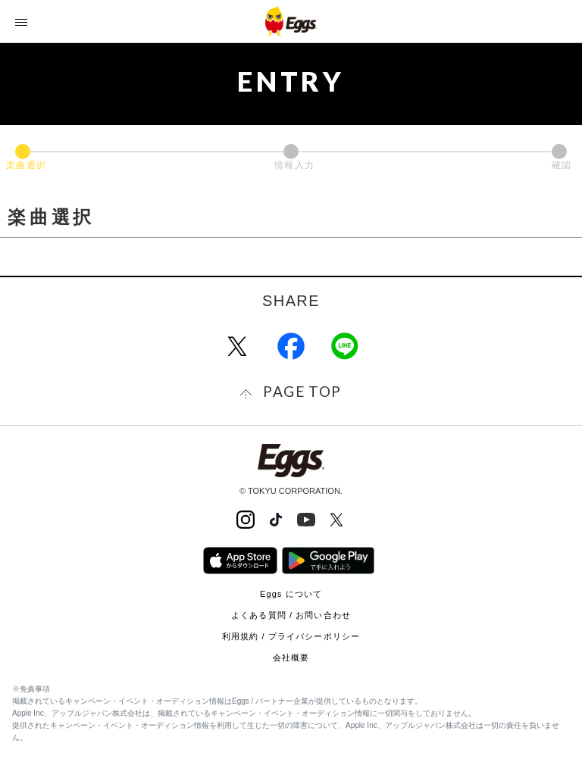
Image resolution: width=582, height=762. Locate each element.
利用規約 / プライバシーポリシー (291, 636)
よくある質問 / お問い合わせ (291, 615)
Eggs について (291, 593)
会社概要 (291, 657)
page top (302, 391)
